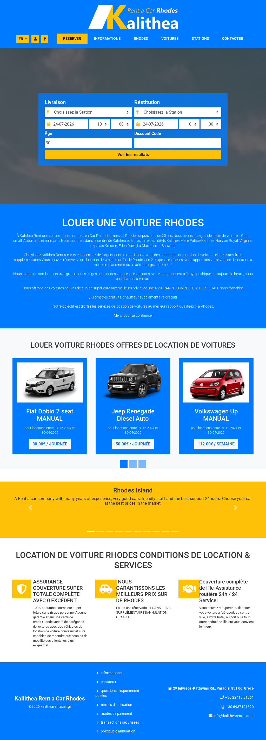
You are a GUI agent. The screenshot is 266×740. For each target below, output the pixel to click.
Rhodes (141, 38)
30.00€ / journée (49, 444)
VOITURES (170, 38)
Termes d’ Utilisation (116, 705)
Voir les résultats (133, 156)
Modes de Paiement (116, 713)
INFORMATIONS (107, 38)
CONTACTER (232, 38)
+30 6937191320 (240, 707)
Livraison (56, 104)
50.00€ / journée (133, 444)
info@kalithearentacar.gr (234, 716)
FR (21, 39)
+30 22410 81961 (239, 697)
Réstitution (147, 104)
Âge (50, 135)
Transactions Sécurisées (120, 722)
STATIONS (200, 38)
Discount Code (147, 135)
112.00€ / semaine (216, 444)
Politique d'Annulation (118, 731)
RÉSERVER (72, 38)
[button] (30, 508)
